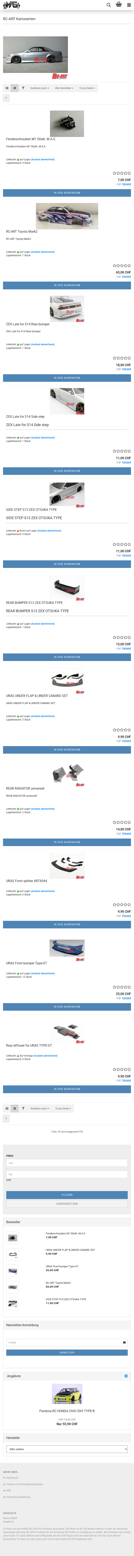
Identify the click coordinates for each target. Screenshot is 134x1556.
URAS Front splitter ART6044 (26, 881)
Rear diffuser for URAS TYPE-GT (29, 1045)
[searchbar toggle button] (109, 5)
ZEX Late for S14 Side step (25, 417)
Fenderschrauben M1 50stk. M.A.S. (31, 139)
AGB (8, 1490)
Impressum (12, 1477)
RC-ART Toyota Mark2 (22, 231)
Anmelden (67, 1352)
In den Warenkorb (67, 192)
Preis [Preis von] (9, 1155)
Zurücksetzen (67, 1203)
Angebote (8, 1521)
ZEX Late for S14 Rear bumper (27, 324)
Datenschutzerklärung (18, 1497)
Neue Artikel (10, 1518)
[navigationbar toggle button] (129, 5)
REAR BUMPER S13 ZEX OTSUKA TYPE (34, 603)
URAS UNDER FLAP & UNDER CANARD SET (37, 696)
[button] (7, 88)
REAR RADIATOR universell (25, 788)
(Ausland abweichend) (43, 159)
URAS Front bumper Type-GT (26, 963)
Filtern (67, 1194)
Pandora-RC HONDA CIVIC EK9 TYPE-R (67, 1411)
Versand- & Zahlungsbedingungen (24, 1484)
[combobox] (40, 88)
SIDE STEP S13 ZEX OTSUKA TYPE (31, 510)
